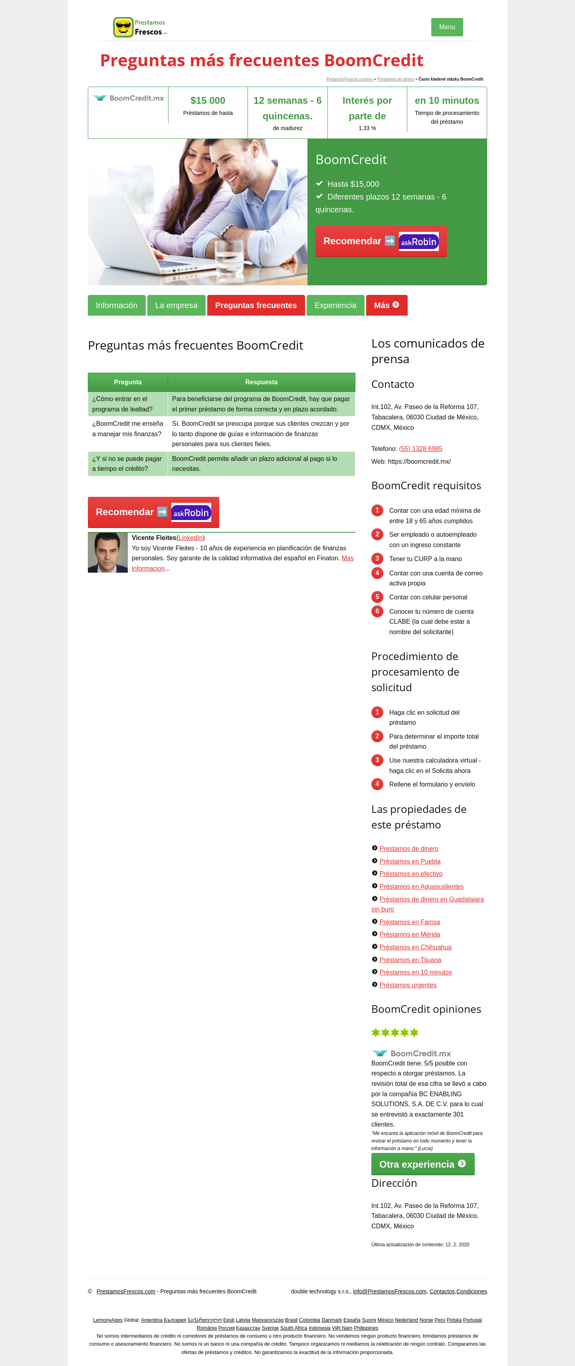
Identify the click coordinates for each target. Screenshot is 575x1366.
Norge (426, 1320)
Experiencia (336, 305)
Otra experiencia (423, 1164)
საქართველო (205, 1320)
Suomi (369, 1320)
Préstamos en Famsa (409, 922)
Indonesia (320, 1328)
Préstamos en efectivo (410, 873)
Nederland (406, 1320)
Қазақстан (248, 1328)
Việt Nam (342, 1328)
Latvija (243, 1320)
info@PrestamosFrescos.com (389, 1291)
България (175, 1320)
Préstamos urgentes (407, 985)
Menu (447, 27)
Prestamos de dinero (395, 79)
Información (117, 305)
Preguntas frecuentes (256, 305)
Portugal (472, 1320)
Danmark (332, 1320)
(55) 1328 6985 (420, 448)
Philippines (366, 1328)
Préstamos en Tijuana (410, 960)
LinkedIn (190, 537)
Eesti (228, 1320)
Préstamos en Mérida (409, 934)
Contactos (442, 1291)
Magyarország (268, 1320)
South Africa (293, 1328)
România (207, 1328)
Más (387, 305)
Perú (439, 1320)
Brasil (291, 1320)
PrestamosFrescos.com (126, 1291)
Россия (226, 1328)
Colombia (309, 1320)
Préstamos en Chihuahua (415, 947)
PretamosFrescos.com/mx (350, 79)
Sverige (270, 1328)
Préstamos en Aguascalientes (421, 886)
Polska (454, 1320)
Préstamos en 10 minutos (415, 972)
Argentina (152, 1320)
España (352, 1320)
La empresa (176, 305)
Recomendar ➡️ (381, 241)
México (386, 1320)
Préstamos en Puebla (409, 861)
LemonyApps (108, 1320)
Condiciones (471, 1291)
